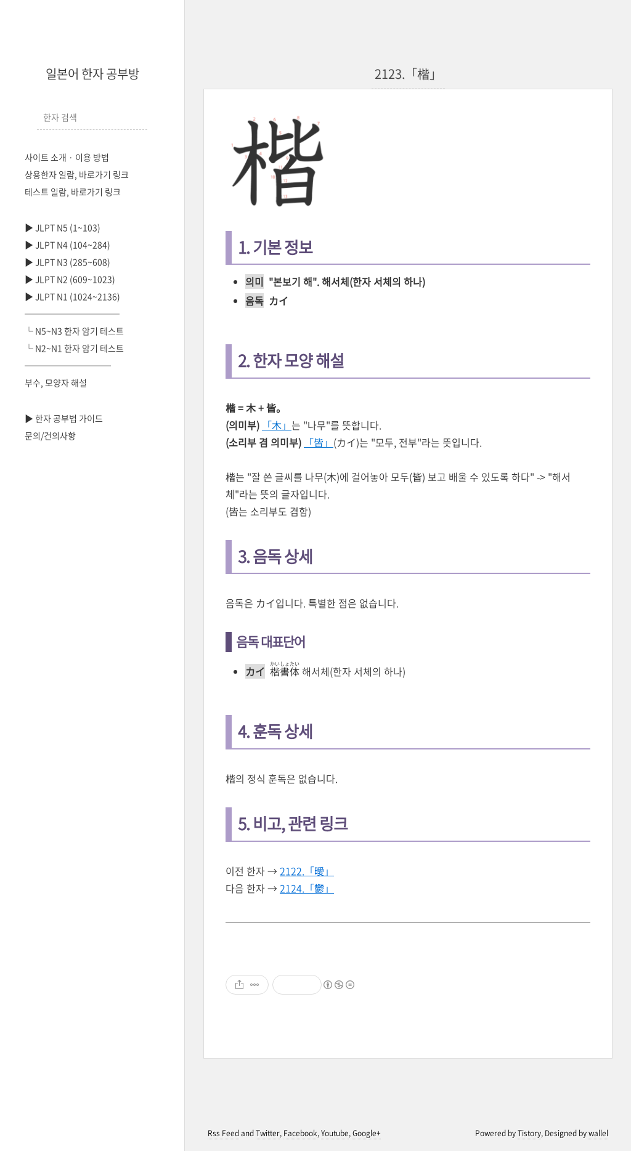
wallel (598, 1133)
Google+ (366, 1133)
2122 (307, 870)
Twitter (268, 1133)
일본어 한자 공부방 (92, 74)
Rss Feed (223, 1133)
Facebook (300, 1133)
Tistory (529, 1133)
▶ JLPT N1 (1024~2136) (72, 296)
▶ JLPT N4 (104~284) (67, 244)
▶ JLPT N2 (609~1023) (70, 279)
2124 (307, 888)
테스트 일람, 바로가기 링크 (73, 191)
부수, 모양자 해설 (56, 382)
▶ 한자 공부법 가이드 (64, 418)
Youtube (335, 1133)
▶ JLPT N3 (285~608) (67, 262)
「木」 (276, 425)
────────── (68, 365)
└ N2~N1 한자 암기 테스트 (74, 348)
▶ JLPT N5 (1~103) (62, 227)
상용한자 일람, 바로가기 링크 (77, 174)
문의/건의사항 (50, 435)
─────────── (72, 313)
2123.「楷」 (408, 74)
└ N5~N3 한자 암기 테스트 (74, 331)
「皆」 (318, 442)
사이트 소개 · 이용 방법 (67, 157)
